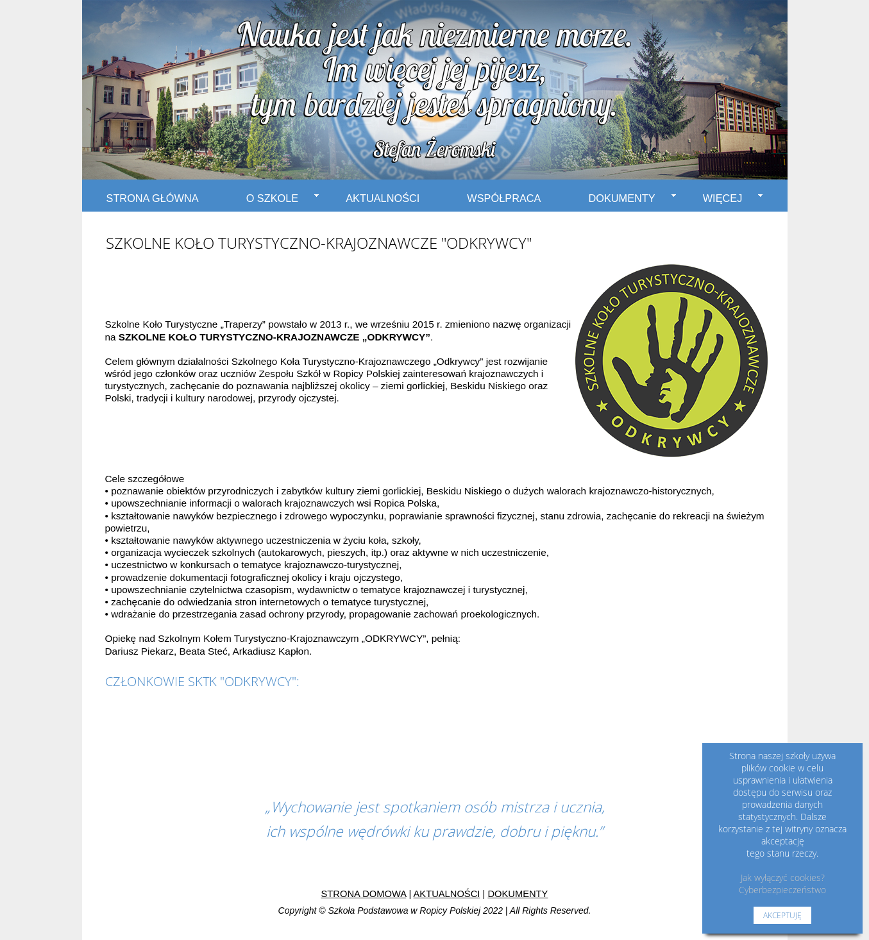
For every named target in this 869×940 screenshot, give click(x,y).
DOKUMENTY (631, 198)
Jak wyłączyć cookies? (783, 877)
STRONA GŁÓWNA (152, 198)
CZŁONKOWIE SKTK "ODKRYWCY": (202, 681)
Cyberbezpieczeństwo (782, 890)
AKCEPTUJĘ (782, 915)
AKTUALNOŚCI (382, 198)
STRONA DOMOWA (364, 894)
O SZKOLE (282, 198)
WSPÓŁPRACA (504, 198)
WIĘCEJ (733, 198)
